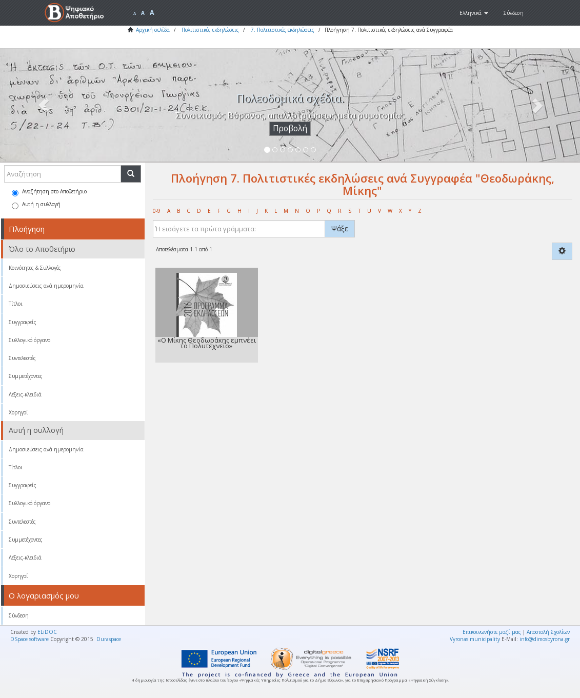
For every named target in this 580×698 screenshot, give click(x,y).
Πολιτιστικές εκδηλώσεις (210, 29)
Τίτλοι (16, 303)
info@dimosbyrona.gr (544, 639)
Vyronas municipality (475, 639)
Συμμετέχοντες (26, 376)
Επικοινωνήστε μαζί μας (492, 631)
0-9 (157, 210)
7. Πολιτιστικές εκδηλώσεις (282, 29)
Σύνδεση (19, 615)
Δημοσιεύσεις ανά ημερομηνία (46, 285)
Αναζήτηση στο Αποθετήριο (49, 192)
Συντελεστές (22, 358)
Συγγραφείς (22, 322)
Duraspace (108, 639)
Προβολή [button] (290, 128)
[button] (474, 13)
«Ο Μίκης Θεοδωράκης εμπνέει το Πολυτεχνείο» (206, 342)
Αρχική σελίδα (153, 29)
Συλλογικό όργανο (29, 340)
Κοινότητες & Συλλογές (35, 267)
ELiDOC (47, 631)
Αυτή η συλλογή (36, 205)
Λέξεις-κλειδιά (25, 394)
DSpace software (29, 639)
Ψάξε (339, 228)
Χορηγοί (18, 412)
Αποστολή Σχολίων (548, 631)
